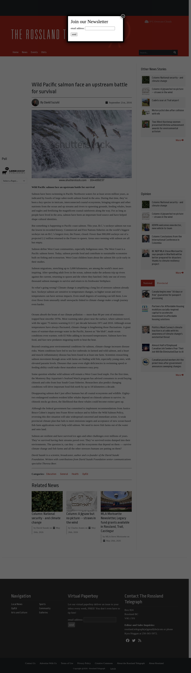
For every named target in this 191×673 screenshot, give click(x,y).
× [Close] (123, 16)
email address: (77, 28)
